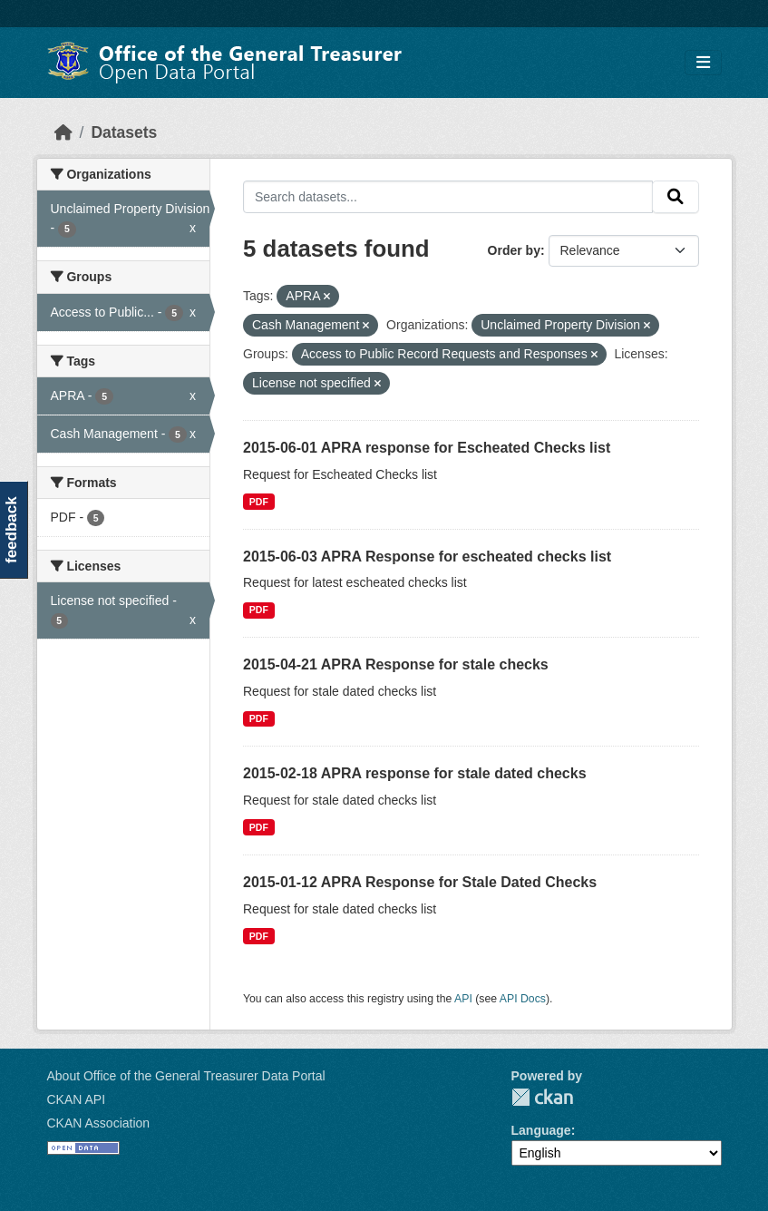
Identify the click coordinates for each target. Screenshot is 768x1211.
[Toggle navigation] (703, 63)
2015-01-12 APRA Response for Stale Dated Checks (420, 882)
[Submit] (675, 197)
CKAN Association (99, 1123)
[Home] (63, 132)
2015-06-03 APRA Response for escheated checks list (427, 556)
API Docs (523, 998)
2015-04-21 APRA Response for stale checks (396, 664)
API (463, 998)
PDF (258, 501)
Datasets (124, 132)
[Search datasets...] (448, 197)
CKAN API (76, 1099)
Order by (514, 250)
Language (541, 1130)
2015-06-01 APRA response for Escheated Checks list (426, 447)
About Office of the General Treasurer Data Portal (186, 1076)
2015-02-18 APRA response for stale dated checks (415, 773)
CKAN (542, 1097)
